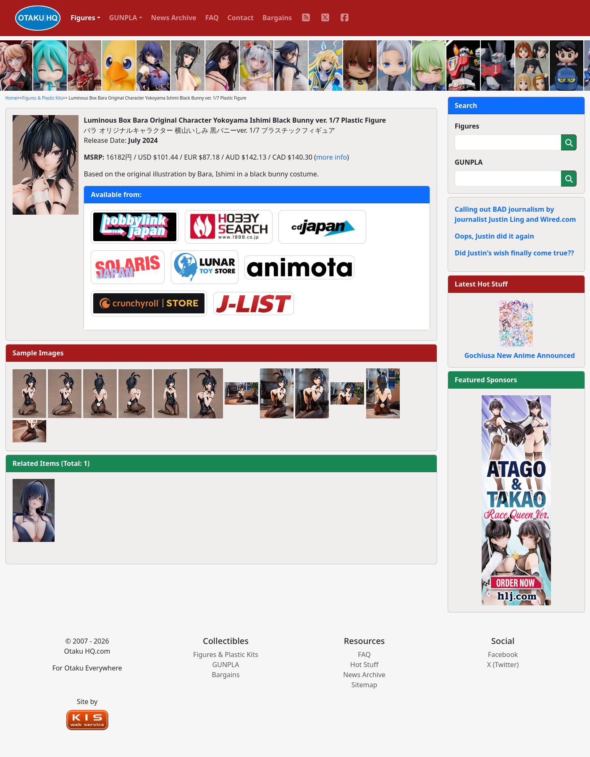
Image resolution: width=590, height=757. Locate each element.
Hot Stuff (364, 664)
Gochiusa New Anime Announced (519, 355)
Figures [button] (83, 17)
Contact (241, 17)
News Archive (174, 17)
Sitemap (364, 684)
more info (331, 157)
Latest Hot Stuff (481, 284)
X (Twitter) (503, 664)
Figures (467, 126)
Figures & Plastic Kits (42, 98)
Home (11, 98)
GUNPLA (469, 162)
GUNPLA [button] (123, 17)
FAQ (212, 17)
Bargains (277, 17)
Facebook (503, 654)
